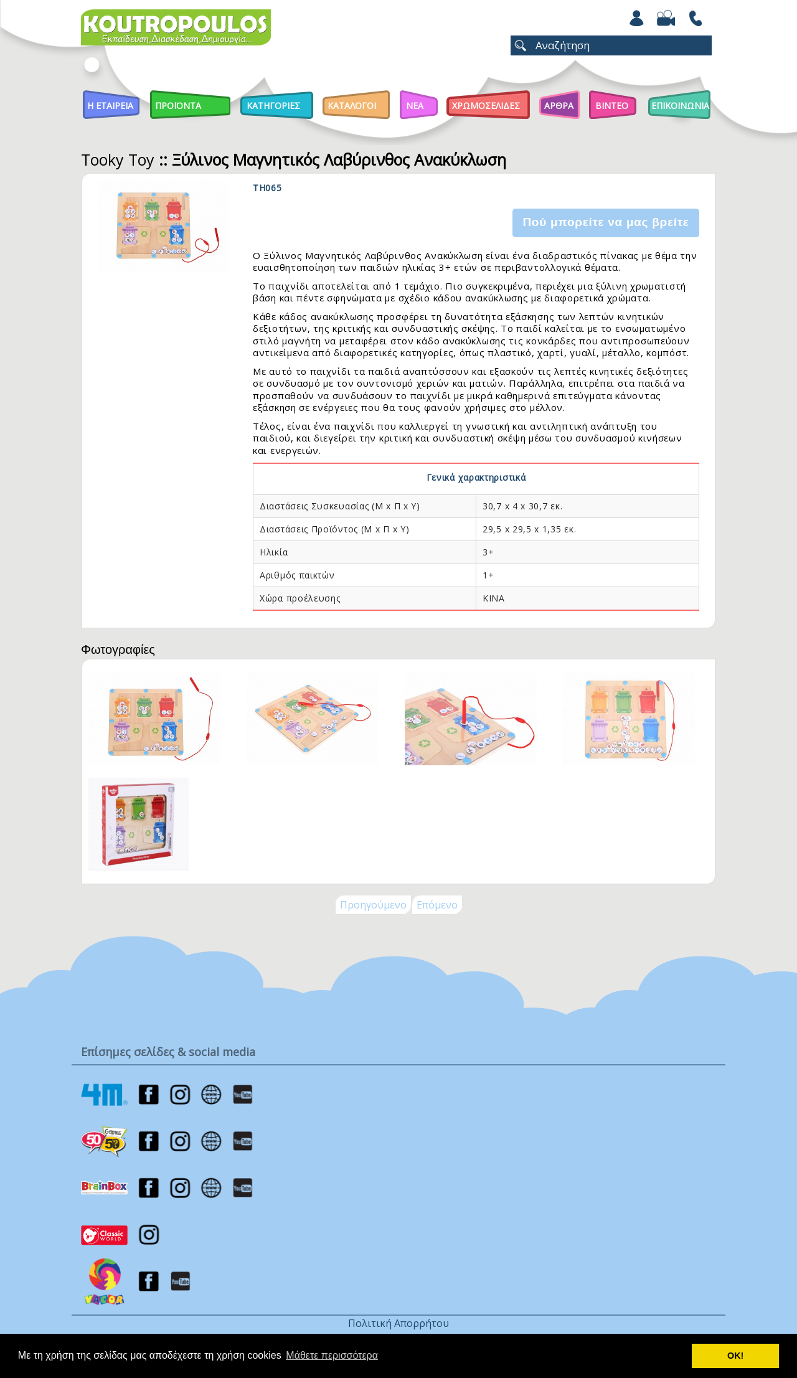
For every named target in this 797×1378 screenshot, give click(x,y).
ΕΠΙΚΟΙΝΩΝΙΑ (680, 105)
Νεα (414, 105)
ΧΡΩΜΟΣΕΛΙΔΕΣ (486, 105)
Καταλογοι (352, 105)
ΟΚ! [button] (735, 1356)
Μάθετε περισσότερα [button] (332, 1355)
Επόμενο (437, 905)
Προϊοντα (178, 105)
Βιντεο (611, 105)
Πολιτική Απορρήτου (398, 1323)
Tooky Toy (117, 159)
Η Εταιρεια (110, 105)
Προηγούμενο (373, 905)
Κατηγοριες (273, 105)
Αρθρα (558, 105)
